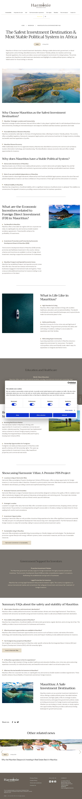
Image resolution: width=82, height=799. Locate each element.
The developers (64, 12)
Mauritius (56, 12)
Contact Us (72, 12)
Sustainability (8, 12)
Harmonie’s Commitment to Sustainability (16, 543)
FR (45, 16)
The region (48, 12)
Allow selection (41, 415)
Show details (69, 410)
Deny (17, 415)
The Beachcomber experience (36, 12)
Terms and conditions (36, 783)
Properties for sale (18, 12)
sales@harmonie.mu (68, 788)
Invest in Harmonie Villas (11, 650)
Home (23, 25)
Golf (26, 12)
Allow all (64, 415)
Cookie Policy (33, 780)
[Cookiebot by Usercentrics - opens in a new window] (69, 383)
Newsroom (39, 16)
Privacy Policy (33, 778)
